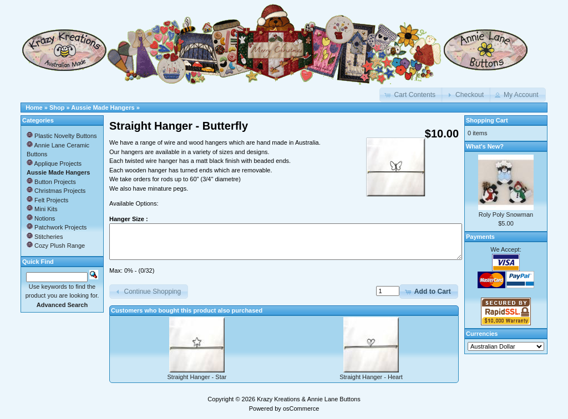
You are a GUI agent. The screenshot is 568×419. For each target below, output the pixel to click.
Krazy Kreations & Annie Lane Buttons (309, 399)
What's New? (485, 146)
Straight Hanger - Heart (371, 377)
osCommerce (301, 408)
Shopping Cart (487, 120)
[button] (411, 95)
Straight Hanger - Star (197, 377)
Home (34, 107)
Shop (57, 107)
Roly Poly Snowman (506, 214)
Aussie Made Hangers (102, 107)
